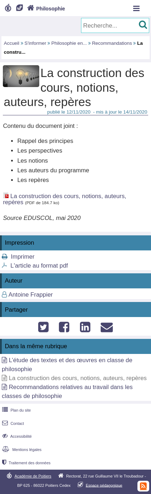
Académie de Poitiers (33, 476)
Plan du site (16, 410)
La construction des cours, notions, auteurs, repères (64, 199)
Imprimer (22, 256)
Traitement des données (25, 463)
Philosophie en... (69, 43)
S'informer (35, 43)
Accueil (11, 43)
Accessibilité (16, 436)
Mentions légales (21, 449)
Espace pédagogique (104, 485)
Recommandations (112, 43)
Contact (12, 423)
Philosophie (45, 8)
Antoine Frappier (31, 294)
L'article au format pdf (39, 265)
